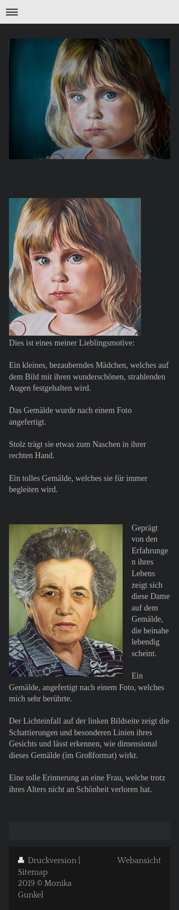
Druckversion (48, 860)
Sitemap (33, 872)
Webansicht (139, 860)
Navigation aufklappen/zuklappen (89, 11)
